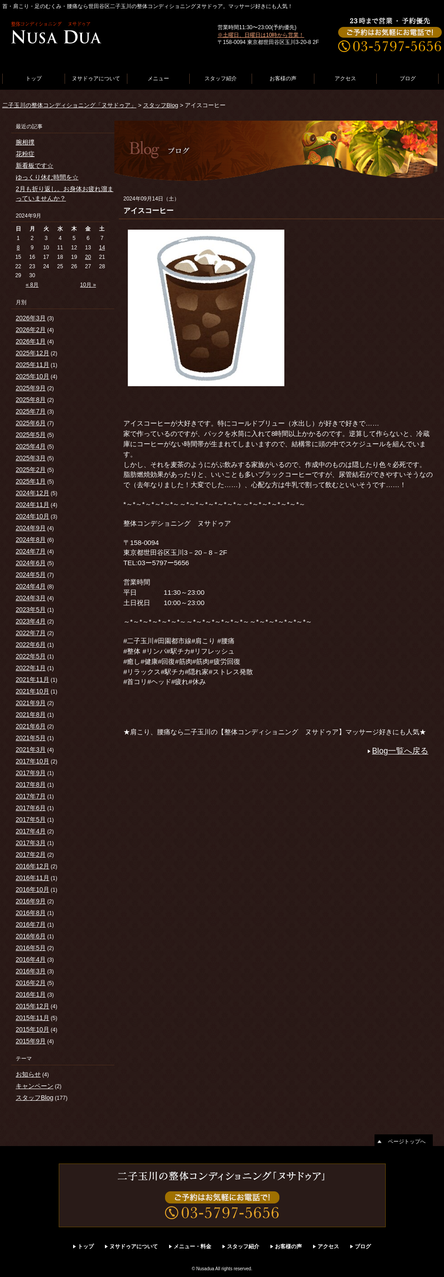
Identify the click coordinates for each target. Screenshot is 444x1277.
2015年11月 (32, 1017)
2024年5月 (31, 574)
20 (88, 257)
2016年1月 (31, 994)
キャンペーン (34, 1086)
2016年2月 (31, 982)
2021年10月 (32, 691)
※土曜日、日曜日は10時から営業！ (261, 35)
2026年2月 (31, 329)
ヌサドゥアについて (96, 78)
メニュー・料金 (192, 1246)
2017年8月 (31, 784)
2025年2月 (31, 469)
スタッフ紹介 (221, 78)
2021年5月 (31, 737)
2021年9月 (31, 702)
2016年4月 (31, 959)
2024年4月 (31, 586)
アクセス (345, 78)
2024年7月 (31, 551)
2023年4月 (31, 621)
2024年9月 (31, 528)
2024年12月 (32, 493)
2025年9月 (31, 388)
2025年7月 (31, 411)
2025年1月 (31, 481)
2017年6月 (31, 807)
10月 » (88, 285)
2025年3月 (31, 458)
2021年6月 (31, 726)
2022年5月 (31, 656)
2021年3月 (31, 749)
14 (102, 247)
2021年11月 (32, 679)
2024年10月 (32, 516)
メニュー (158, 78)
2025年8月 (31, 399)
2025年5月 (31, 434)
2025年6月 (31, 423)
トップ (34, 78)
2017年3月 (31, 842)
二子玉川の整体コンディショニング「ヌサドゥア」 (69, 105)
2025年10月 (32, 376)
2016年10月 (32, 889)
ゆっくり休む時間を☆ (47, 177)
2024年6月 (31, 563)
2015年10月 (32, 1029)
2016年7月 (31, 924)
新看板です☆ (34, 165)
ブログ (408, 78)
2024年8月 (31, 539)
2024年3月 (31, 597)
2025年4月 (31, 446)
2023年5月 (31, 609)
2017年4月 (31, 831)
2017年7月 (31, 796)
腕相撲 (25, 142)
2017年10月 (32, 761)
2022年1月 (31, 667)
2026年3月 (31, 318)
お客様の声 (283, 78)
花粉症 (25, 153)
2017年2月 (31, 854)
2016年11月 (32, 877)
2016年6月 (31, 936)
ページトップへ (407, 1141)
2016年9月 (31, 901)
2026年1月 (31, 341)
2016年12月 (32, 866)
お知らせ (28, 1074)
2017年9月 (31, 772)
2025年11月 (32, 364)
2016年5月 (31, 947)
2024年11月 (32, 504)
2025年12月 (32, 353)
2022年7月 (31, 632)
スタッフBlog (160, 105)
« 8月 (32, 285)
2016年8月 (31, 912)
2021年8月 (31, 714)
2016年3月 (31, 971)
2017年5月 (31, 819)
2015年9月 (31, 1041)
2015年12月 (32, 1006)
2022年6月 (31, 644)
